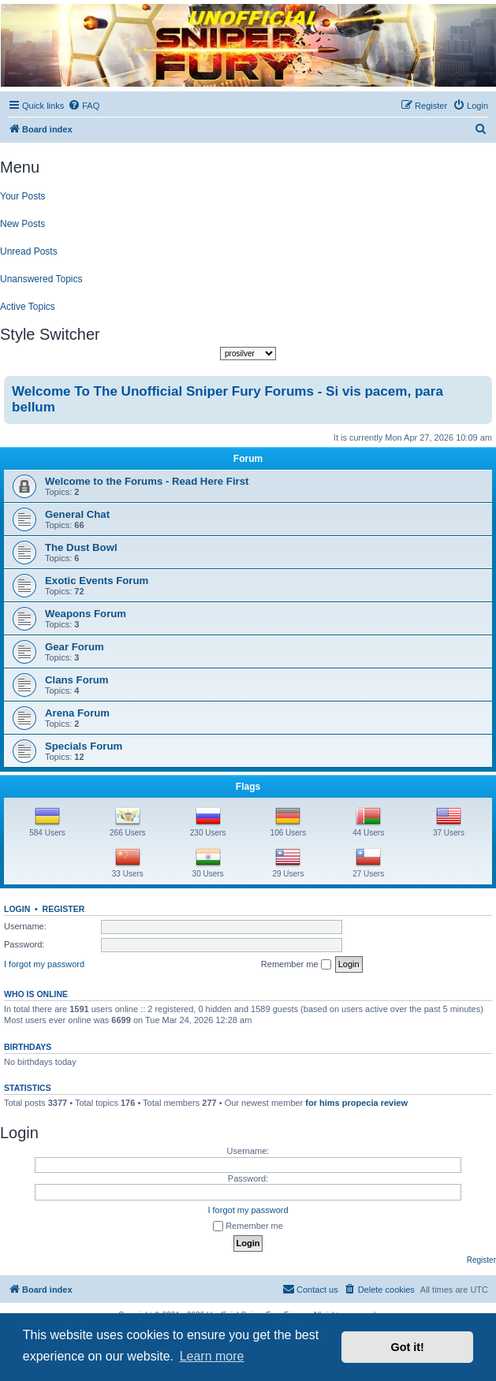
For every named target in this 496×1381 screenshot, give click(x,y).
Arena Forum (77, 713)
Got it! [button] (407, 1347)
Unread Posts (29, 251)
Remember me (296, 964)
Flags (248, 786)
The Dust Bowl (81, 547)
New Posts (22, 223)
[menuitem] (83, 105)
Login (17, 909)
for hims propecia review (356, 1102)
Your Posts (23, 196)
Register (64, 909)
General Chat (77, 514)
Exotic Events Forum (96, 580)
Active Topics (27, 306)
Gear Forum (74, 647)
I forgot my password (44, 964)
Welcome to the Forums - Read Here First (146, 481)
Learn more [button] (212, 1356)
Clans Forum (77, 680)
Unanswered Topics (41, 279)
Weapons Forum (85, 614)
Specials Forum (83, 746)
